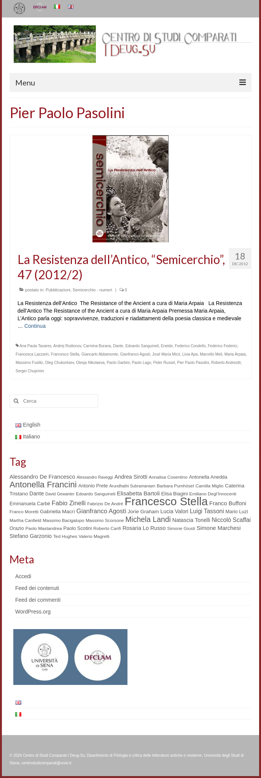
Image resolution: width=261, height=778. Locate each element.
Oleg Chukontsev (59, 363)
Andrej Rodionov (67, 346)
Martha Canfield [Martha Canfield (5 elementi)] (25, 520)
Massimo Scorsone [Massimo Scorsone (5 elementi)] (105, 520)
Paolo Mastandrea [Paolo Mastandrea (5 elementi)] (43, 528)
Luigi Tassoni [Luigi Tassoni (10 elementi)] (207, 511)
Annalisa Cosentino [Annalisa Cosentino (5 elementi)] (168, 477)
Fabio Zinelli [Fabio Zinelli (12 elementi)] (69, 503)
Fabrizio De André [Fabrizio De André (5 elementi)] (105, 503)
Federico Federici (222, 346)
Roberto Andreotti (226, 363)
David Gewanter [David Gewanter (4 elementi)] (59, 494)
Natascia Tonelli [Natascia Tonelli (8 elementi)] (191, 520)
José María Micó (166, 354)
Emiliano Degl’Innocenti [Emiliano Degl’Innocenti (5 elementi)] (212, 494)
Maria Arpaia (235, 354)
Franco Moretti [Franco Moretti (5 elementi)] (24, 511)
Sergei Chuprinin (30, 371)
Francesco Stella (65, 354)
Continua (35, 326)
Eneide (167, 346)
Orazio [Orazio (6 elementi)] (17, 528)
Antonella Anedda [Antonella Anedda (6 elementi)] (208, 477)
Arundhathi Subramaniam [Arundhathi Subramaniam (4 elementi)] (132, 486)
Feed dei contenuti (37, 588)
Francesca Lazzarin (32, 354)
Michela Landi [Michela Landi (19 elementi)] (148, 519)
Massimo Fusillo (29, 363)
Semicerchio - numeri (92, 290)
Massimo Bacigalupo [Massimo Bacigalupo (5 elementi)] (63, 520)
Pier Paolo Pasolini (193, 363)
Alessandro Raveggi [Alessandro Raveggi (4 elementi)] (94, 477)
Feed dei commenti (37, 600)
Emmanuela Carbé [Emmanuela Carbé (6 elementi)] (30, 503)
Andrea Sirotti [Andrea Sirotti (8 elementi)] (131, 477)
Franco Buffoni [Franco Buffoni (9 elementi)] (227, 503)
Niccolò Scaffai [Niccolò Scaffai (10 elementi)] (231, 520)
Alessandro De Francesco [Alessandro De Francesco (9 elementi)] (42, 476)
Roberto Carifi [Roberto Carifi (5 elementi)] (107, 528)
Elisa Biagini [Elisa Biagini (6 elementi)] (174, 494)
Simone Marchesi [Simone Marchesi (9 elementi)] (219, 528)
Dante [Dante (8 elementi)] (36, 493)
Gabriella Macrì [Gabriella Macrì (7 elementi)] (57, 511)
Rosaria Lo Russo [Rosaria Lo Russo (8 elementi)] (144, 528)
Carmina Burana (97, 346)
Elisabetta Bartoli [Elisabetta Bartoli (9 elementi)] (138, 493)
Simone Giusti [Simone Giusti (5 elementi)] (181, 528)
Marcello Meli (211, 354)
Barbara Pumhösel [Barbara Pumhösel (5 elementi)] (175, 486)
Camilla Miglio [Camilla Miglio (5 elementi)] (210, 486)
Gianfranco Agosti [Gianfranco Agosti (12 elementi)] (101, 511)
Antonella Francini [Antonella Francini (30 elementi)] (43, 484)
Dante (118, 346)
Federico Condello (190, 346)
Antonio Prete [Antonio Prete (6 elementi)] (93, 486)
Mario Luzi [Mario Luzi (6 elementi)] (237, 511)
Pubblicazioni (58, 290)
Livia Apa (190, 354)
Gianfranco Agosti (135, 354)
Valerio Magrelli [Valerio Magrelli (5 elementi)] (94, 536)
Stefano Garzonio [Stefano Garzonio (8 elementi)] (31, 536)
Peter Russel (164, 363)
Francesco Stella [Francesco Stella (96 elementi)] (166, 501)
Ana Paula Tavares (35, 346)
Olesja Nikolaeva (90, 363)
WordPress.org (33, 612)
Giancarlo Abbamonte (99, 354)
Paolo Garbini (118, 363)
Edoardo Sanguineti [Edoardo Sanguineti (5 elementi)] (96, 494)
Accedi (23, 576)
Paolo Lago (141, 363)
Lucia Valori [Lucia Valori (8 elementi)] (174, 511)
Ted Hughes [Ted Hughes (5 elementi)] (65, 536)
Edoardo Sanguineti (142, 346)
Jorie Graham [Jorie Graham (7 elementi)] (143, 511)
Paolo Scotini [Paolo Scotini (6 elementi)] (77, 528)
